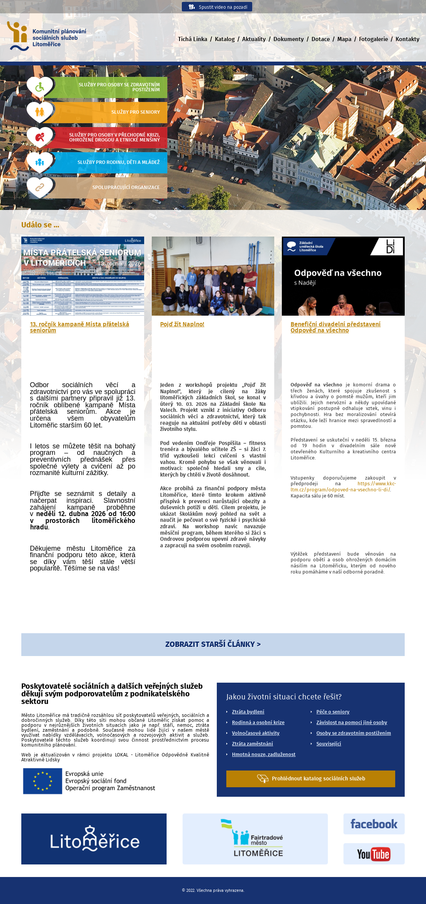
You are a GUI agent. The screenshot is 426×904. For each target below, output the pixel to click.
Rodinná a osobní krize (258, 722)
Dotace (321, 39)
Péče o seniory (333, 712)
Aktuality (254, 39)
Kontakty (408, 39)
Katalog (225, 39)
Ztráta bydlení (248, 712)
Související (328, 744)
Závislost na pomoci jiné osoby (351, 722)
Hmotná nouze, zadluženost (264, 754)
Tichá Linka (192, 39)
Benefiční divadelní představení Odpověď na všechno (336, 327)
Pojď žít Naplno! (182, 324)
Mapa (344, 39)
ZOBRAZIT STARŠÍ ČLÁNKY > (213, 644)
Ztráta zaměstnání (252, 744)
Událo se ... (40, 225)
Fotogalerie (373, 39)
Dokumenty (288, 39)
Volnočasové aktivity (256, 733)
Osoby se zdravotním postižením (353, 733)
